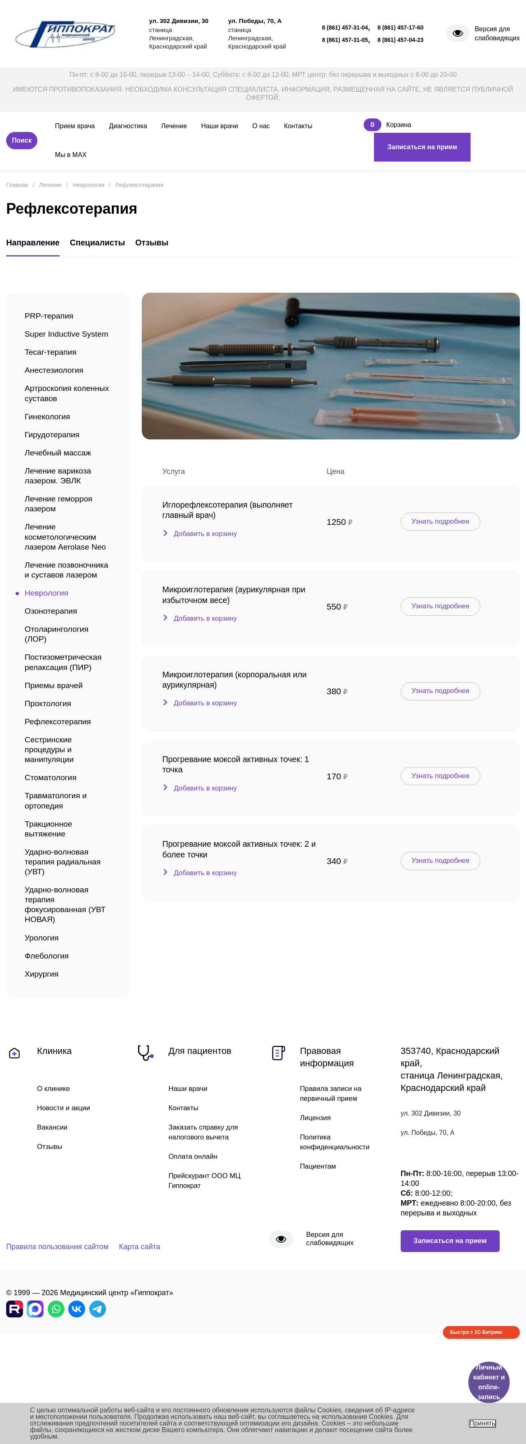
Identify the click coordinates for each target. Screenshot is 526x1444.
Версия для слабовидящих (497, 33)
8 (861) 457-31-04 (345, 27)
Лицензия (316, 1205)
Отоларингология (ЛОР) (59, 692)
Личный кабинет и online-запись (489, 1382)
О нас (261, 125)
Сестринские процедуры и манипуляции (51, 817)
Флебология (49, 1041)
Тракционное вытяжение (50, 902)
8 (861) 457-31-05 (345, 40)
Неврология (48, 648)
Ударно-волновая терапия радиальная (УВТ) (66, 938)
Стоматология (53, 847)
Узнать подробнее (444, 521)
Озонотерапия (53, 667)
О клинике (54, 1175)
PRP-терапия (51, 316)
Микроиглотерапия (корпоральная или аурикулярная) (234, 678)
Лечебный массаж (61, 474)
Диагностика (128, 125)
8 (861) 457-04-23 (400, 40)
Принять (483, 1423)
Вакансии (53, 1215)
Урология (43, 1021)
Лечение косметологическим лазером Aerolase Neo (64, 571)
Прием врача (75, 125)
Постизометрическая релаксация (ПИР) (66, 723)
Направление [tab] (36, 246)
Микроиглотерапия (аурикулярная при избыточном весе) (233, 594)
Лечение (174, 125)
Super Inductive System (55, 341)
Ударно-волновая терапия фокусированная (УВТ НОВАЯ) (59, 985)
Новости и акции (65, 1195)
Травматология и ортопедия (58, 872)
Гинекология (49, 435)
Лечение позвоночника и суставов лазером (60, 618)
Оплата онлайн (194, 1245)
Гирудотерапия (55, 455)
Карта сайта (153, 1346)
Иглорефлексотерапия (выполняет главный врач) (235, 511)
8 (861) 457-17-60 (400, 27)
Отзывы (50, 1235)
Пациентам (319, 1255)
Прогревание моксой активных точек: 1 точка (240, 762)
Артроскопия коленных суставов (63, 410)
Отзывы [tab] (166, 246)
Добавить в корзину (207, 536)
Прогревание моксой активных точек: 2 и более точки (240, 846)
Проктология (50, 767)
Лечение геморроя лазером (62, 529)
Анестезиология (57, 385)
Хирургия (43, 1060)
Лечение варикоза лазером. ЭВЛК (61, 499)
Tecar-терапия (53, 366)
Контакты (298, 125)
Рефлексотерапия (61, 786)
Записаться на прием (422, 146)
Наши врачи (219, 125)
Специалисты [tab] (107, 246)
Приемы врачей (56, 748)
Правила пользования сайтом (57, 1346)
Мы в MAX (71, 154)
